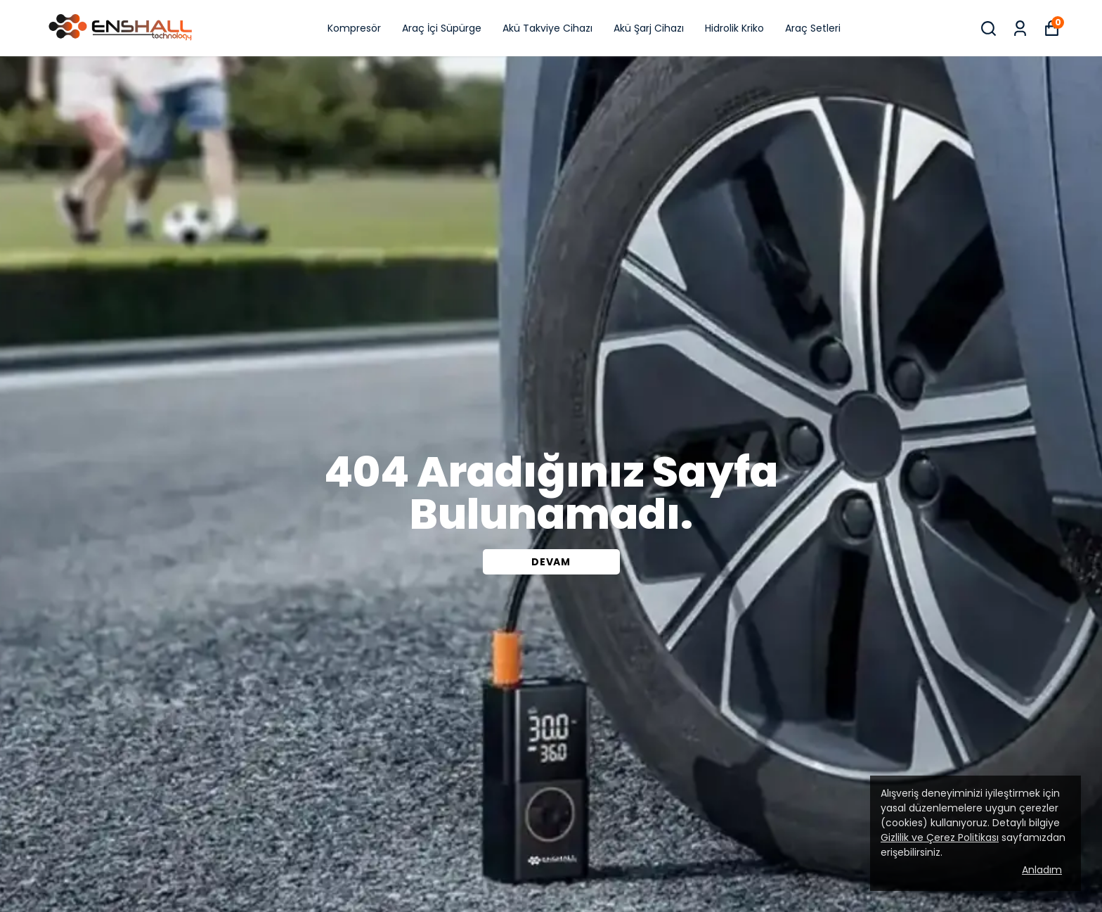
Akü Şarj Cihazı (649, 28)
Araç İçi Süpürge (441, 28)
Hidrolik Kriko (734, 28)
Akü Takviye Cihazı (547, 28)
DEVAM (551, 562)
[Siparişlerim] (1020, 28)
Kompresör (354, 28)
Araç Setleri (813, 28)
